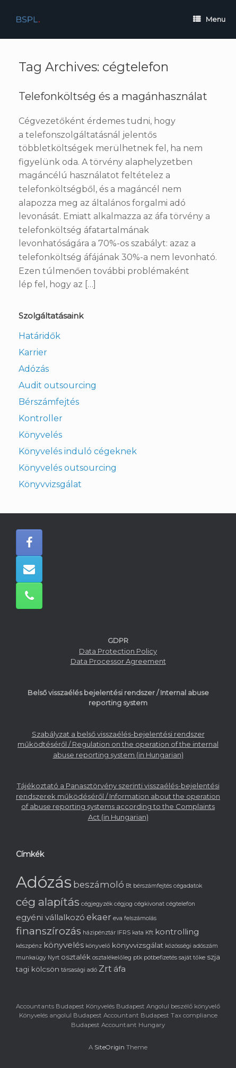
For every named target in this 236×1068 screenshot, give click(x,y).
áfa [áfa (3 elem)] (119, 969)
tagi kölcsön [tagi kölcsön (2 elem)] (37, 969)
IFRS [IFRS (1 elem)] (123, 932)
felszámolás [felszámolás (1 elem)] (140, 918)
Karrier (33, 352)
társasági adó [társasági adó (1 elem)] (79, 969)
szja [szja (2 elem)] (213, 957)
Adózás (34, 369)
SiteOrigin (109, 1047)
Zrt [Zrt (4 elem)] (105, 968)
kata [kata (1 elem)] (138, 932)
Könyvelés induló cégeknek (78, 451)
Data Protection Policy (118, 651)
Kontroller (41, 418)
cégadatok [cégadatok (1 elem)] (187, 885)
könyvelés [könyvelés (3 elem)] (63, 945)
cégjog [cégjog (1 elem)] (123, 903)
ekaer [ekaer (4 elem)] (98, 917)
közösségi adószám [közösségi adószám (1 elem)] (191, 945)
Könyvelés (40, 435)
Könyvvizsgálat (50, 484)
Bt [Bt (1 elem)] (129, 885)
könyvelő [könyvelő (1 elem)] (97, 945)
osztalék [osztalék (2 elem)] (76, 957)
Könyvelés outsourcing (68, 468)
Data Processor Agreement (118, 661)
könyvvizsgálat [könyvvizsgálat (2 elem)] (137, 945)
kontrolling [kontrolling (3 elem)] (177, 932)
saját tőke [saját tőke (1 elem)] (192, 957)
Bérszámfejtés (49, 402)
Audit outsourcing (58, 385)
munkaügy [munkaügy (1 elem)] (31, 957)
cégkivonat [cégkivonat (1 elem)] (149, 903)
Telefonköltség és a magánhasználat (113, 96)
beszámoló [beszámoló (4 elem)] (98, 884)
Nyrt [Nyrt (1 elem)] (53, 957)
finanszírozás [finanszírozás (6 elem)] (48, 931)
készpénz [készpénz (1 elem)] (29, 945)
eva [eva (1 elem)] (118, 918)
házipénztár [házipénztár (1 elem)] (99, 932)
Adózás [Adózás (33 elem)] (44, 882)
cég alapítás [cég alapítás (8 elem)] (48, 901)
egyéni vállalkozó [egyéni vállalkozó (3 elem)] (50, 917)
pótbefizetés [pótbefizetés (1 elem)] (160, 957)
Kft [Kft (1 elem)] (149, 932)
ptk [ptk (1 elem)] (137, 957)
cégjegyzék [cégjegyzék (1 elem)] (96, 903)
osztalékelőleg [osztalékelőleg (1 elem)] (112, 957)
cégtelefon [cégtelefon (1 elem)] (180, 903)
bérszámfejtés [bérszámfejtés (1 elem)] (152, 885)
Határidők (39, 336)
